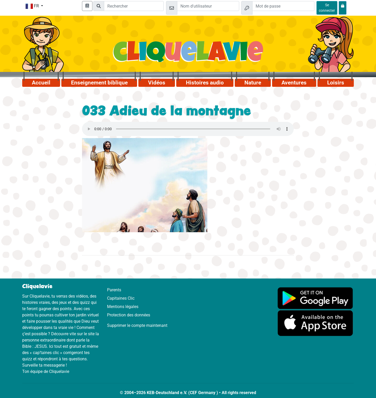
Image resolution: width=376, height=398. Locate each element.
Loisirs (335, 82)
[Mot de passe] (283, 6)
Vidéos (156, 82)
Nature (252, 82)
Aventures (294, 82)
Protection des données (128, 314)
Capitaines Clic (120, 298)
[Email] (208, 6)
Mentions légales (122, 306)
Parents (114, 289)
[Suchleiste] (134, 6)
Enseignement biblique (99, 82)
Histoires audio (205, 82)
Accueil (41, 82)
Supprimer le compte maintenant (137, 325)
